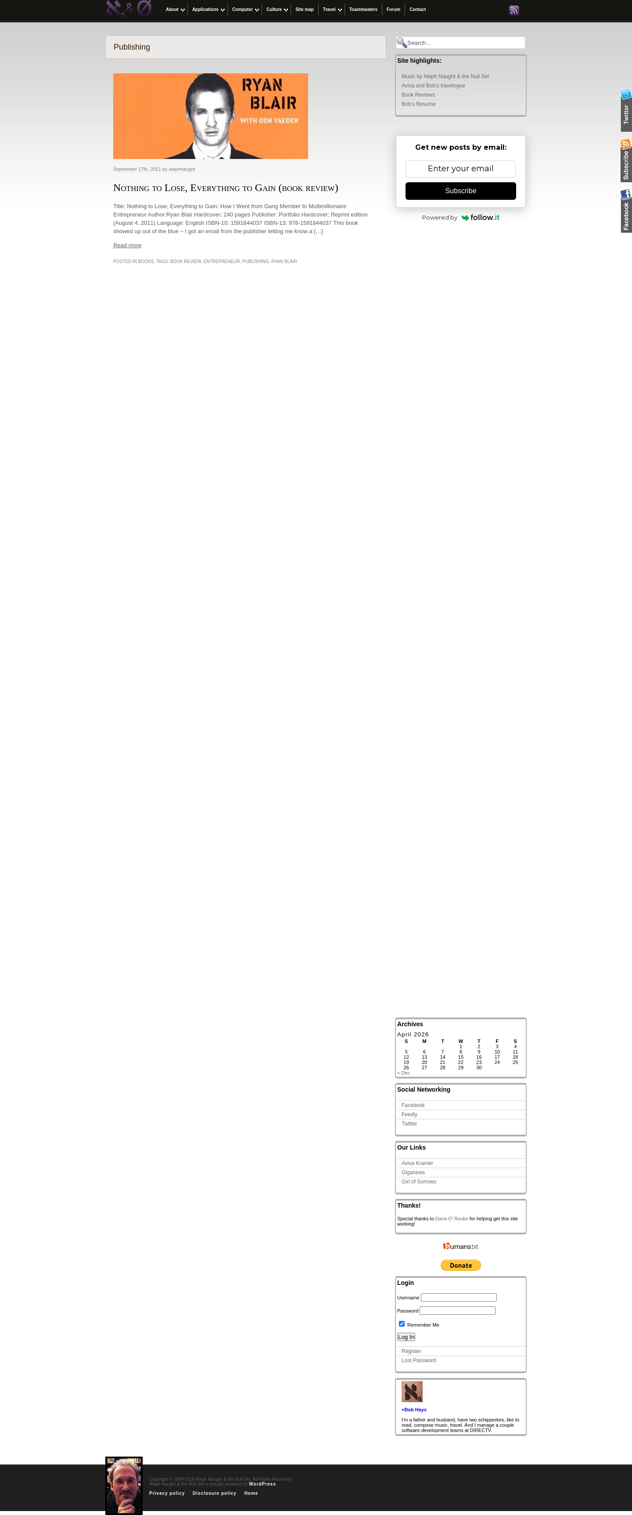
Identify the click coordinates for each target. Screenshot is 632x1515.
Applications (205, 9)
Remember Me (419, 1324)
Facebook (413, 1105)
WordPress (262, 1484)
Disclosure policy (215, 1493)
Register (411, 1351)
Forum (393, 9)
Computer (242, 9)
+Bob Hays (414, 1409)
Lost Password (419, 1360)
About (172, 9)
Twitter (409, 1124)
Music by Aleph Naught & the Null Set (445, 76)
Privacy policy (167, 1493)
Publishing (255, 261)
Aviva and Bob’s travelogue (433, 86)
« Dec (403, 1072)
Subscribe (460, 191)
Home (251, 1493)
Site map (304, 9)
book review (185, 261)
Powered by (461, 217)
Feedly (409, 1114)
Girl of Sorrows (419, 1182)
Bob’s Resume (419, 104)
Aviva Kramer (417, 1163)
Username (408, 1297)
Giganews (413, 1172)
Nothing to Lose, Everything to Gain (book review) (225, 187)
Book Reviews (418, 95)
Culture (274, 9)
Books (146, 261)
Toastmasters (363, 9)
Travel (329, 9)
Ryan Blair (284, 261)
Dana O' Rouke (451, 1218)
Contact (417, 9)
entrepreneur (222, 261)
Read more (127, 245)
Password (407, 1310)
